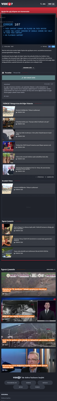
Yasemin (47, 396)
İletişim (3, 383)
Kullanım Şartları (6, 375)
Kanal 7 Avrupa (21, 396)
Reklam (3, 379)
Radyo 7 (15, 396)
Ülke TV (27, 396)
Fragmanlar (14, 359)
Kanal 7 (8, 396)
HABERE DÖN (49, 177)
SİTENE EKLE (40, 177)
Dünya (28, 359)
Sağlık (43, 359)
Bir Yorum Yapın (28, 78)
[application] (28, 29)
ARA (43, 4)
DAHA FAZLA (51, 269)
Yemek (36, 364)
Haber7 (36, 396)
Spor (22, 364)
